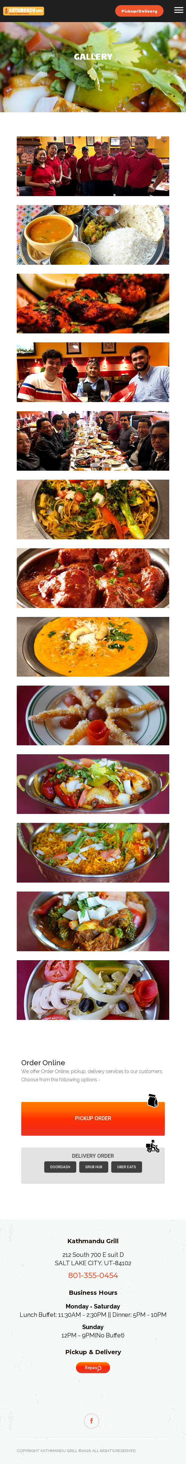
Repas (93, 1367)
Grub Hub (93, 1167)
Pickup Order (93, 1118)
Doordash (60, 1167)
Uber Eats (126, 1167)
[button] (178, 9)
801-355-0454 (93, 1275)
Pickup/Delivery (139, 11)
